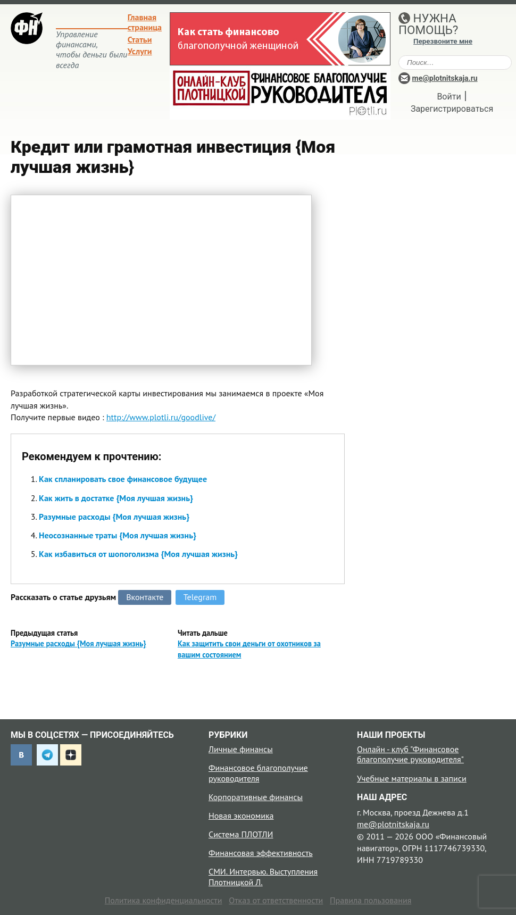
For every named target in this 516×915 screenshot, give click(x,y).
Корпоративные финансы (256, 797)
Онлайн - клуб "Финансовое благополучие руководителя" (410, 754)
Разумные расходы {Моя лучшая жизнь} (114, 516)
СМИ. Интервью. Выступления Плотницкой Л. (263, 876)
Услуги (140, 51)
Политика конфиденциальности (163, 900)
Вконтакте (144, 597)
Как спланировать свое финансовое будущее (123, 478)
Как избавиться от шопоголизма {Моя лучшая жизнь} (138, 553)
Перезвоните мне (442, 41)
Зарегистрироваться (452, 109)
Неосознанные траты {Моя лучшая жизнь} (117, 535)
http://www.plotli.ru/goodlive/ (160, 417)
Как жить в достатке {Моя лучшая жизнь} (116, 498)
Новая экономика (241, 815)
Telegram (200, 597)
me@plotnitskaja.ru (445, 78)
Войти (449, 96)
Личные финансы (241, 749)
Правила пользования (370, 900)
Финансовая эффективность (261, 852)
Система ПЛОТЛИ (241, 834)
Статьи (140, 39)
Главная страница (145, 22)
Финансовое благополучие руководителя (258, 772)
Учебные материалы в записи (412, 778)
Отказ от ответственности (276, 900)
